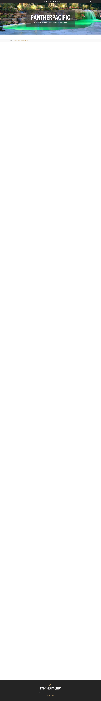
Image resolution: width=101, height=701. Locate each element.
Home (10, 40)
